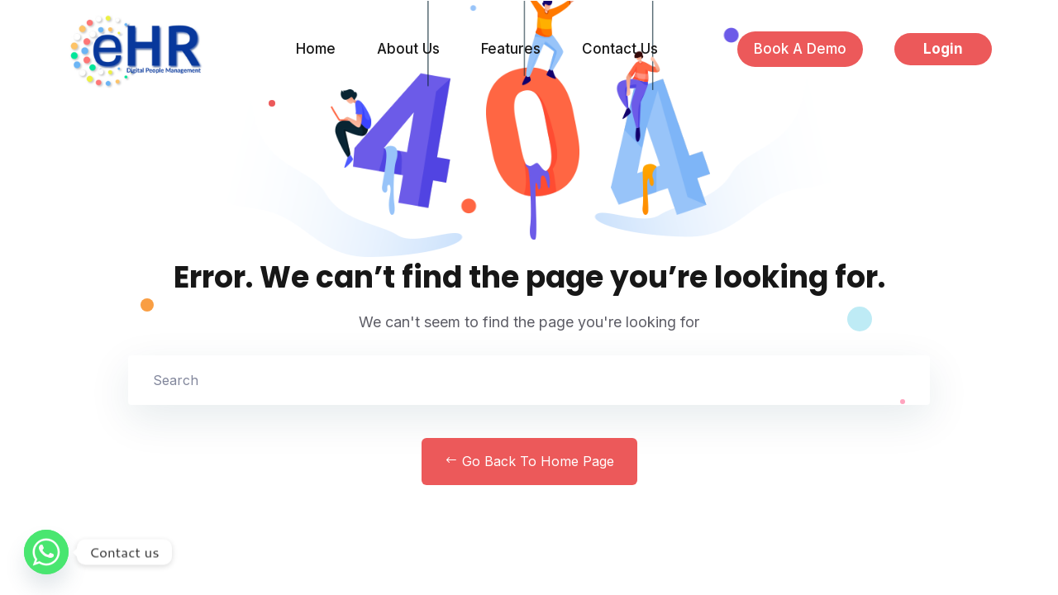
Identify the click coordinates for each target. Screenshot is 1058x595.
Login (943, 48)
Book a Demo (800, 48)
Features (511, 48)
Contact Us (620, 48)
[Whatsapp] (46, 552)
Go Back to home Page (529, 461)
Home (316, 48)
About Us (408, 48)
